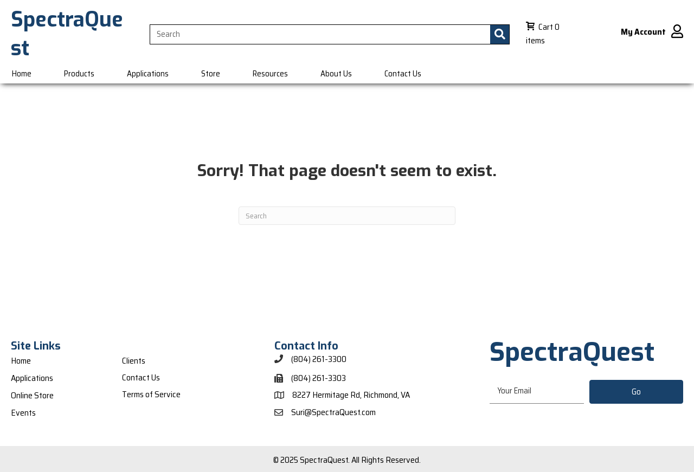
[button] (636, 392)
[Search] (347, 215)
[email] (536, 391)
